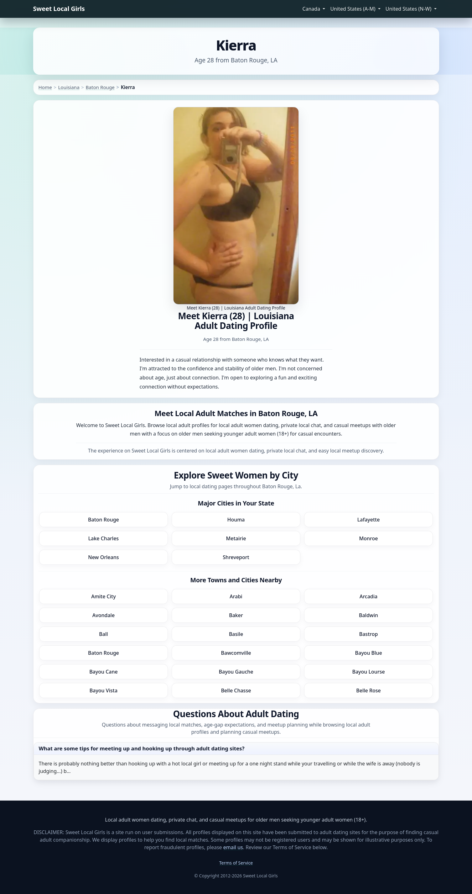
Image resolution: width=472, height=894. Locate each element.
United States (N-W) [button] (409, 8)
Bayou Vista (103, 690)
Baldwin (368, 615)
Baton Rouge (100, 87)
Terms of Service (236, 863)
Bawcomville (236, 652)
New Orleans (103, 557)
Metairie (236, 538)
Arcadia (368, 596)
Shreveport (236, 557)
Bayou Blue (368, 652)
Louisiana (69, 87)
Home (45, 87)
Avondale (103, 615)
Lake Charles (103, 538)
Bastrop (368, 634)
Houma (236, 519)
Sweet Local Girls (59, 8)
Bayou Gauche (236, 671)
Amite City (103, 596)
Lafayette (368, 519)
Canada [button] (311, 8)
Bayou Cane (103, 671)
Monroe (368, 538)
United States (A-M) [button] (353, 8)
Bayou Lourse (368, 671)
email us (233, 847)
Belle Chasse (236, 690)
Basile (236, 634)
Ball (103, 634)
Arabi (236, 596)
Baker (236, 615)
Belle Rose (368, 690)
